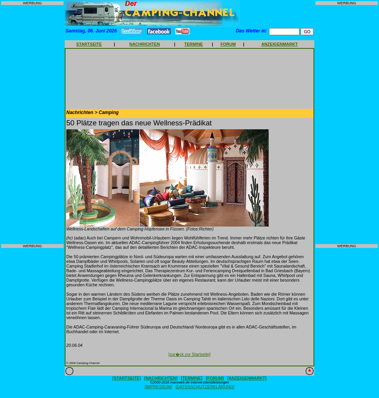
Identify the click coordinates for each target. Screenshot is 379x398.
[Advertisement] (32, 124)
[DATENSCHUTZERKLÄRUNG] (204, 386)
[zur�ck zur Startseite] (189, 354)
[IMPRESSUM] (158, 386)
